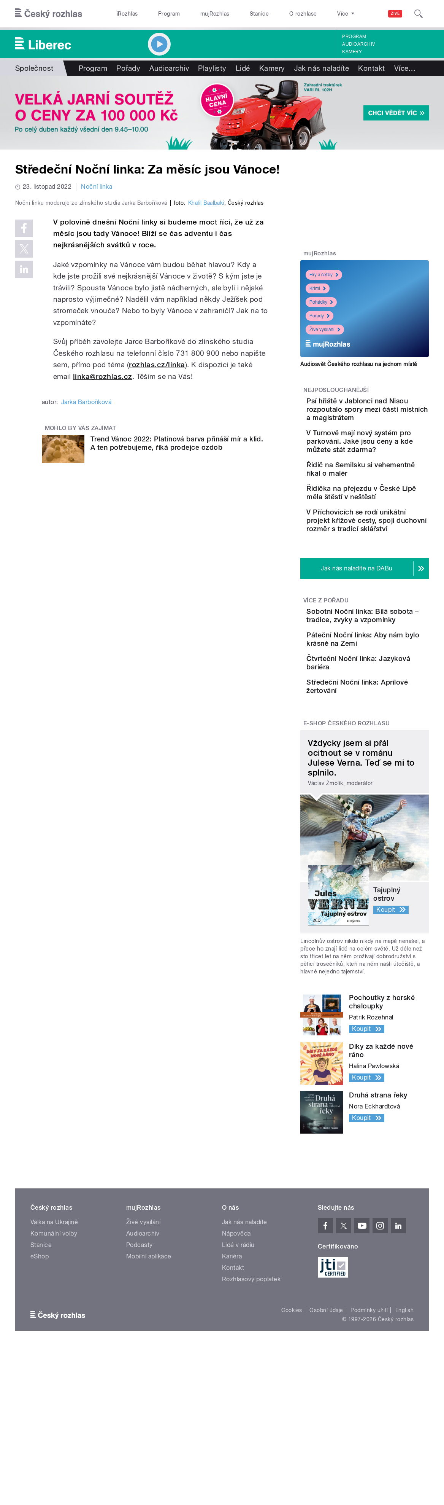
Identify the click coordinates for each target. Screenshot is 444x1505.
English (404, 1409)
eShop (39, 1355)
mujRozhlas (215, 14)
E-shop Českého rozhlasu (346, 822)
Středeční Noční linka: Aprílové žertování (385, 774)
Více (405, 68)
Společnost (34, 68)
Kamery (352, 51)
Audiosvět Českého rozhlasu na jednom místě (358, 364)
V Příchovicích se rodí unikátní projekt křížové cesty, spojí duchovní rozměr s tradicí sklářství (387, 567)
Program (169, 14)
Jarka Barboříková (86, 552)
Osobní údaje (326, 1409)
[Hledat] (418, 13)
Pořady (128, 68)
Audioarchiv (358, 44)
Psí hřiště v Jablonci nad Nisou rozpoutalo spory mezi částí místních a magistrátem (388, 413)
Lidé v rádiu (238, 1344)
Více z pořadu (326, 655)
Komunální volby (53, 1332)
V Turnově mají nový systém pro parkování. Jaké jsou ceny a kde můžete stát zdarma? (385, 453)
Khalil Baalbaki (206, 353)
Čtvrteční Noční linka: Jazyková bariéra (384, 740)
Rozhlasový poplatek (251, 1378)
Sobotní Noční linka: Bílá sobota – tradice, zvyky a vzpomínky (384, 675)
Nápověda (236, 1332)
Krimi (317, 288)
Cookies (291, 1409)
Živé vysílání (324, 329)
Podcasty (139, 1344)
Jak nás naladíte (321, 68)
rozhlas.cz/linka (157, 514)
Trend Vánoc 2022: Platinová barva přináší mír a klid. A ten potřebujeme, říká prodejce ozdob (176, 593)
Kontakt (371, 68)
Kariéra (232, 1355)
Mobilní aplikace (148, 1355)
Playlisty (212, 68)
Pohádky (321, 302)
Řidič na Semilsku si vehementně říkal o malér (382, 490)
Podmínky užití (369, 1409)
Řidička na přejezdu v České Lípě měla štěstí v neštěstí (381, 524)
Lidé (243, 68)
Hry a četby (323, 274)
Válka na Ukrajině (54, 1321)
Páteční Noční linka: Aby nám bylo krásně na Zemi (388, 709)
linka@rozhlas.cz (102, 526)
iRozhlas (127, 14)
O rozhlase (303, 14)
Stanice (259, 14)
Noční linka (96, 186)
